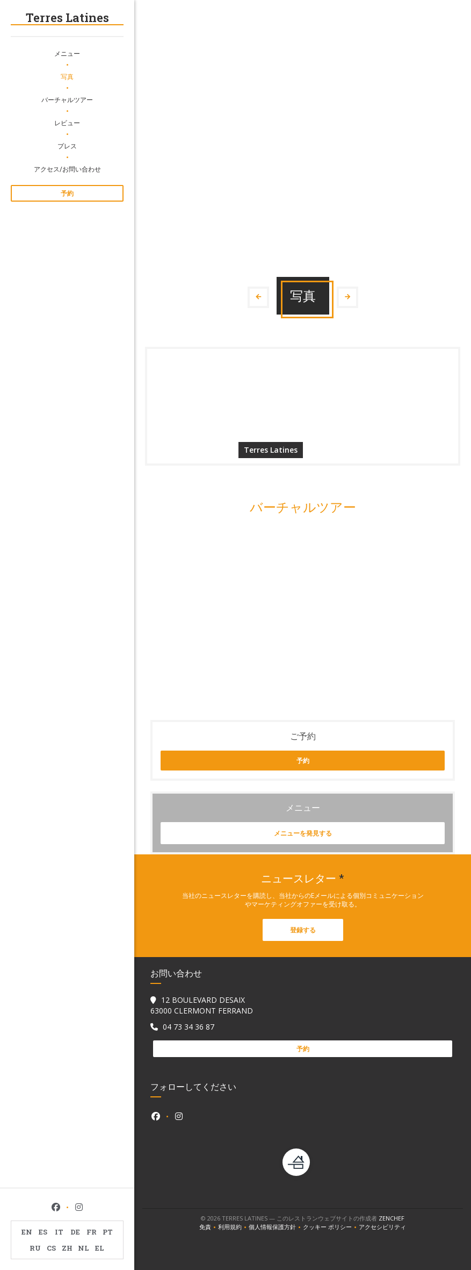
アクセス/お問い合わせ (67, 169)
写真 (67, 76)
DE (75, 1232)
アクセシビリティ (382, 1227)
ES (43, 1232)
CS (51, 1248)
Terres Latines (67, 17)
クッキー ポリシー (331, 1227)
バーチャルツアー (67, 99)
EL (99, 1248)
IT (59, 1232)
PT (108, 1232)
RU (35, 1248)
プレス (67, 145)
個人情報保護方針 (276, 1227)
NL (83, 1248)
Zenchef (391, 1218)
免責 (208, 1227)
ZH (67, 1248)
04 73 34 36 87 (188, 1027)
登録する (303, 929)
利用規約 (233, 1227)
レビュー (67, 122)
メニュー (67, 53)
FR (91, 1232)
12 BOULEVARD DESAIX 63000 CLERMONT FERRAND (201, 1005)
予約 (67, 193)
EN (26, 1232)
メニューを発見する (303, 833)
